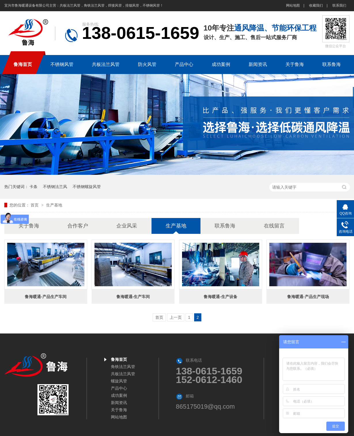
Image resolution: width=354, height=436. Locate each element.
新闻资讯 (119, 402)
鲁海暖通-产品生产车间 (46, 296)
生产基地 (54, 205)
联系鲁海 (225, 226)
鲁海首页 (119, 359)
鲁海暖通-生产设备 (220, 296)
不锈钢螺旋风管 (87, 186)
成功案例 (119, 395)
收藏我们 (316, 5)
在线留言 (274, 226)
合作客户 (77, 226)
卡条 (33, 186)
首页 (35, 205)
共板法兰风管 (123, 373)
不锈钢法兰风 (55, 186)
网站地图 (293, 5)
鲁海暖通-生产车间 (133, 296)
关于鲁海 (28, 226)
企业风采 (126, 226)
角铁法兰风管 (123, 366)
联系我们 (339, 5)
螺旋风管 (119, 381)
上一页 (176, 317)
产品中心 (119, 388)
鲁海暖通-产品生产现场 (308, 296)
